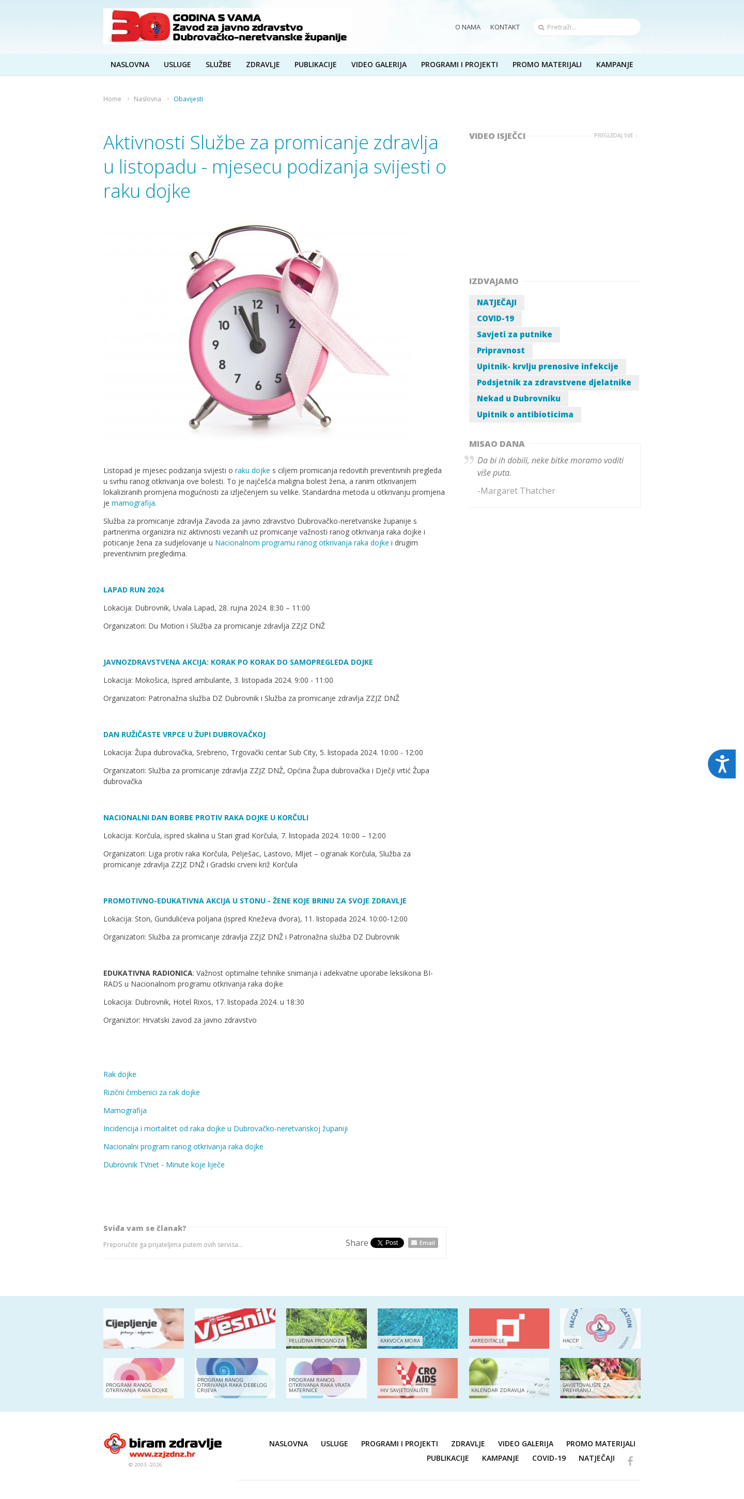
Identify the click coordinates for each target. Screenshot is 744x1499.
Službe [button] (218, 64)
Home (112, 99)
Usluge (334, 1443)
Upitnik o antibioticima (525, 414)
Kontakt (505, 27)
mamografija (133, 503)
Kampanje (500, 1458)
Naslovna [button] (130, 64)
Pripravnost (501, 350)
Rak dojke (119, 1074)
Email (427, 1242)
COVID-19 (495, 318)
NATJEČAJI (497, 302)
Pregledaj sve (613, 135)
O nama (468, 27)
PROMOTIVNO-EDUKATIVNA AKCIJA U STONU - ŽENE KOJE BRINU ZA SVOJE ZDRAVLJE (255, 900)
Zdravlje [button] (263, 64)
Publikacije (448, 1458)
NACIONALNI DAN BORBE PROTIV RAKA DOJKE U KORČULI (205, 817)
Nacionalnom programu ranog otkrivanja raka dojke (302, 543)
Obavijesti (188, 99)
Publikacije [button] (316, 64)
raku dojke (252, 470)
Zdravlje (468, 1443)
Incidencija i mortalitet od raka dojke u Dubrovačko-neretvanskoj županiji (225, 1128)
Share (357, 1242)
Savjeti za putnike (514, 334)
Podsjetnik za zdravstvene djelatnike (554, 382)
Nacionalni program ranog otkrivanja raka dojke (183, 1146)
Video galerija (525, 1443)
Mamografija (125, 1110)
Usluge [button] (177, 64)
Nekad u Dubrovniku (519, 398)
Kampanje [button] (614, 64)
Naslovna (147, 99)
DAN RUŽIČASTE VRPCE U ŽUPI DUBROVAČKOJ (184, 734)
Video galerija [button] (379, 64)
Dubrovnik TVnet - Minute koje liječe (164, 1164)
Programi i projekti (459, 64)
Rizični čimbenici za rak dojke (151, 1092)
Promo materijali (547, 64)
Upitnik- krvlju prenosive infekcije (547, 366)
